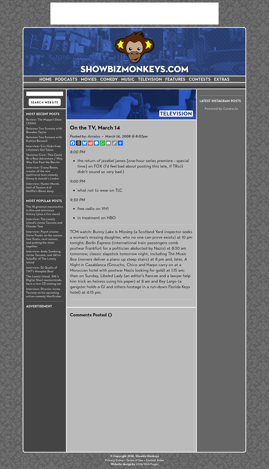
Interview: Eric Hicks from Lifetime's (43, 148)
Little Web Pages (147, 464)
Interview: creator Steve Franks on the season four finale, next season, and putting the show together (44, 239)
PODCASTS (66, 79)
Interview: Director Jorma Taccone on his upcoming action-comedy (43, 292)
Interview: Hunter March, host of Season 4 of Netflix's (43, 187)
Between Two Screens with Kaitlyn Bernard (44, 139)
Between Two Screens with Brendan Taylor (44, 130)
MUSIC (127, 79)
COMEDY (109, 79)
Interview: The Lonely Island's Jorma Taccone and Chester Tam (44, 222)
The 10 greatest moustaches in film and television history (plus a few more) (44, 210)
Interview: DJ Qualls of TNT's (41, 269)
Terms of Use (134, 460)
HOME (45, 79)
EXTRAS (222, 79)
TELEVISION (150, 79)
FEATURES (175, 79)
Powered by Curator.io (221, 109)
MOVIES (89, 79)
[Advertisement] (134, 13)
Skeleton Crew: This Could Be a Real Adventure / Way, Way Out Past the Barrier (44, 158)
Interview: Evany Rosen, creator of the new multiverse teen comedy (42, 173)
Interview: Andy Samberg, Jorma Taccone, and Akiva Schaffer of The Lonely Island (43, 257)
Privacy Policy (114, 460)
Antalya (94, 136)
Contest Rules (155, 460)
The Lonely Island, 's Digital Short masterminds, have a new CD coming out (44, 280)
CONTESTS (200, 79)
